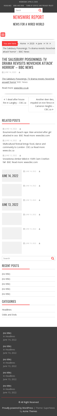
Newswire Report (28, 17)
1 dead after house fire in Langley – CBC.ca (14, 101)
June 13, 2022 (10, 204)
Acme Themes (30, 411)
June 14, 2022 (10, 175)
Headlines (7, 5)
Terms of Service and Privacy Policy (39, 5)
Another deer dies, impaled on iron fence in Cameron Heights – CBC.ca (42, 104)
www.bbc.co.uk (21, 87)
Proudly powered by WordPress (17, 407)
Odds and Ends (18, 5)
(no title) (6, 273)
